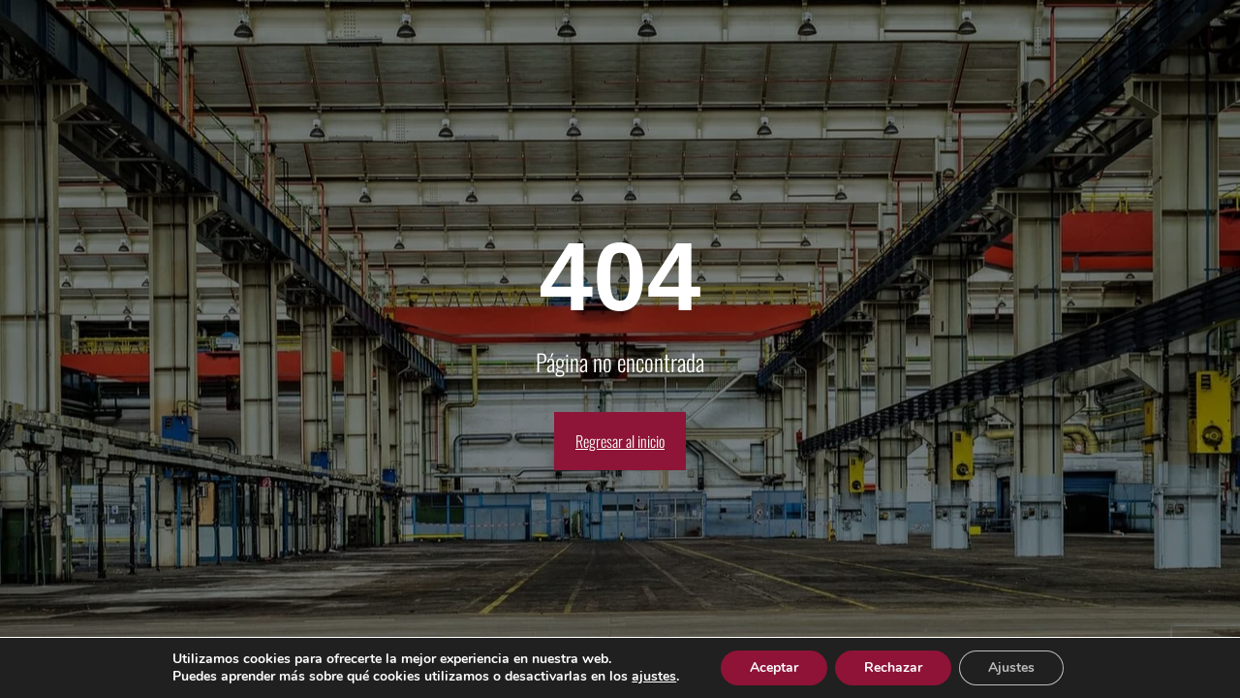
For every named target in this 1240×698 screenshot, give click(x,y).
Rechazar (893, 667)
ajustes (654, 676)
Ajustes (1011, 667)
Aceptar (774, 667)
